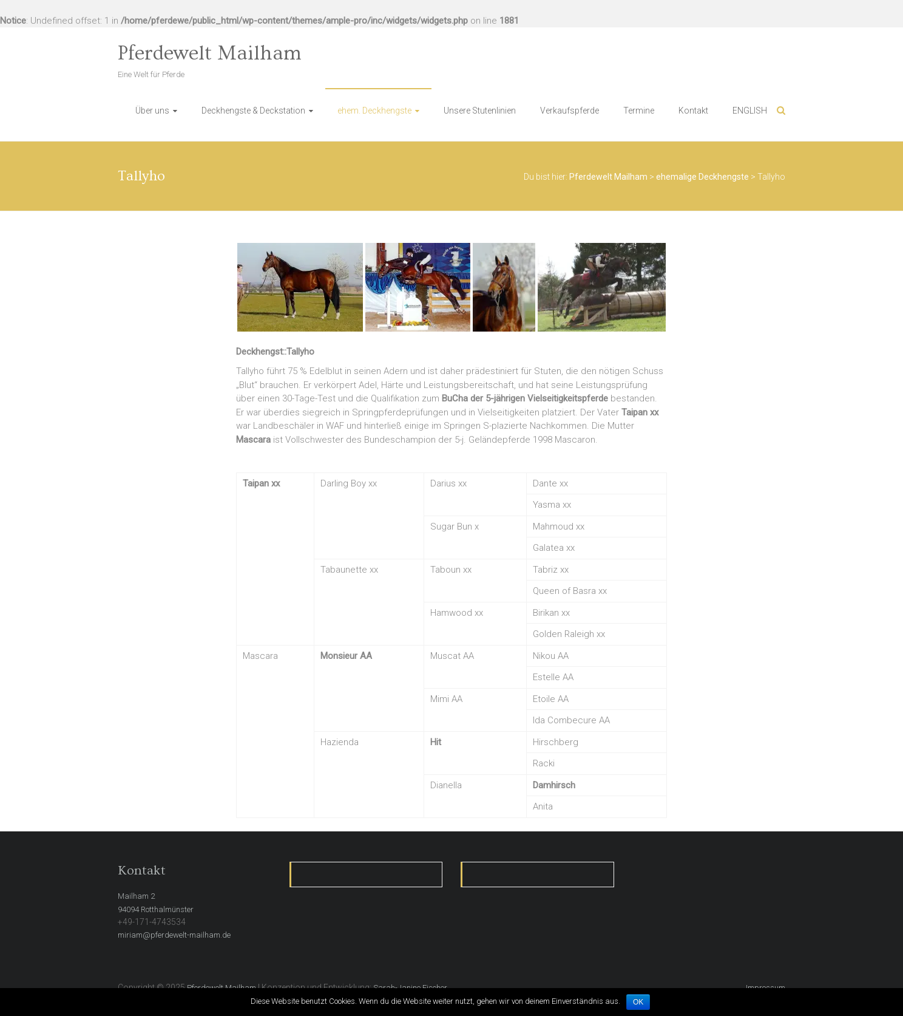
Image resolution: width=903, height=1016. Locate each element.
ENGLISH (749, 110)
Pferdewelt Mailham (210, 53)
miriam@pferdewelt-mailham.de (174, 934)
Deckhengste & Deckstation (253, 110)
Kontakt (693, 110)
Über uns (152, 110)
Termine (638, 110)
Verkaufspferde (569, 110)
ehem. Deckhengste (374, 110)
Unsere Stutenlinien (480, 110)
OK (638, 1002)
